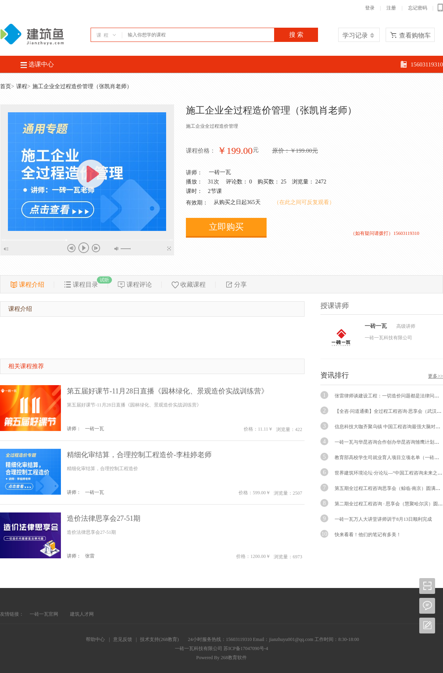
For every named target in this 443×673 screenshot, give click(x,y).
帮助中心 (95, 639)
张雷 (90, 556)
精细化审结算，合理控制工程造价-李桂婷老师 (139, 455)
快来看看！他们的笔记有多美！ (368, 534)
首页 (5, 86)
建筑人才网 (82, 614)
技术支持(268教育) (159, 639)
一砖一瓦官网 (44, 614)
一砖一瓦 (220, 172)
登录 (370, 8)
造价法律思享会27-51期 (103, 518)
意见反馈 (122, 639)
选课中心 (37, 64)
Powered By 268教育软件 (221, 657)
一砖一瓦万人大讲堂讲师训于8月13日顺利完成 (383, 519)
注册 (391, 8)
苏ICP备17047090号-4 (245, 648)
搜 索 (296, 34)
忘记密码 (417, 8)
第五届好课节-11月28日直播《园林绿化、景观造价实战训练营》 (167, 391)
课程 (21, 86)
